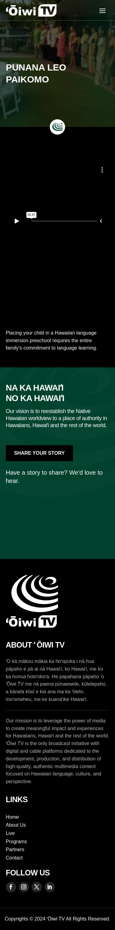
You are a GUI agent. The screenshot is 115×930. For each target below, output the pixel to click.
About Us (16, 825)
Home (12, 817)
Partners (15, 849)
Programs (16, 841)
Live (10, 833)
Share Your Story (39, 453)
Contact (14, 857)
